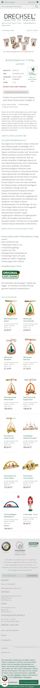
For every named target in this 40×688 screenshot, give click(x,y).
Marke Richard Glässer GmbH (11, 23)
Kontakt (4, 669)
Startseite (4, 648)
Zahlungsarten (6, 640)
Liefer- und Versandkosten (10, 630)
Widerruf (4, 665)
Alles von (32, 79)
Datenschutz (5, 674)
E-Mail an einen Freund (10, 107)
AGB (2, 661)
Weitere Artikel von (17, 228)
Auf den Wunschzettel (8, 104)
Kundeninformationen (8, 657)
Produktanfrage (23, 104)
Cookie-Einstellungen (8, 678)
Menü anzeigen (10, 2)
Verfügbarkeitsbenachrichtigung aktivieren (16, 92)
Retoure (3, 635)
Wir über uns (5, 652)
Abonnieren (32, 576)
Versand (31, 686)
